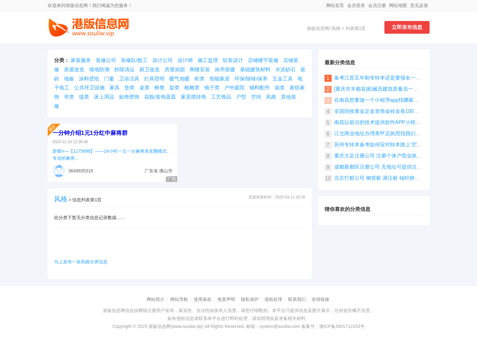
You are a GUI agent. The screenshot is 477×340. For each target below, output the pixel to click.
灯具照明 (154, 78)
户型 (241, 97)
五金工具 (282, 78)
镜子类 (212, 87)
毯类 (84, 97)
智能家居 (219, 78)
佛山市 (165, 170)
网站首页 (335, 5)
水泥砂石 (285, 69)
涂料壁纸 (89, 78)
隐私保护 (250, 299)
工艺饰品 (221, 97)
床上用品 (104, 97)
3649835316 (80, 170)
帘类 (69, 97)
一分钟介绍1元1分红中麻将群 (90, 133)
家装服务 (81, 60)
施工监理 (208, 60)
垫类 (129, 87)
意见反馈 (419, 5)
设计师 (185, 60)
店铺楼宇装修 (263, 60)
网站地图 (398, 5)
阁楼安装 (200, 69)
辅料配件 (259, 87)
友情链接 (320, 299)
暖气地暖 (179, 78)
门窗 (109, 78)
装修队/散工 (134, 60)
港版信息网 (318, 28)
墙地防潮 (99, 69)
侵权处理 (273, 299)
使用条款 (203, 299)
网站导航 (179, 299)
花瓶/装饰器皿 (160, 97)
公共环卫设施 (89, 87)
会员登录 (356, 5)
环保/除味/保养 (251, 78)
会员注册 (377, 5)
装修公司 (106, 60)
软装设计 (233, 60)
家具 (114, 87)
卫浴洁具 (129, 78)
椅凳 (159, 87)
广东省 (151, 170)
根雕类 (192, 87)
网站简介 (156, 299)
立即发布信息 (407, 27)
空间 (256, 97)
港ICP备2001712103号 (342, 326)
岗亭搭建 (225, 69)
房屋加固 (175, 69)
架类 (174, 87)
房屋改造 (74, 69)
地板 (69, 78)
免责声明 (226, 299)
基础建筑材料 (255, 69)
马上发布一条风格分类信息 (81, 261)
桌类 (144, 87)
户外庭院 (234, 87)
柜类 (199, 78)
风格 (336, 28)
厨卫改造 (149, 69)
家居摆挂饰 (193, 97)
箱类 (280, 87)
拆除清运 (124, 69)
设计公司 (162, 60)
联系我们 (297, 299)
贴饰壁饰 (129, 97)
